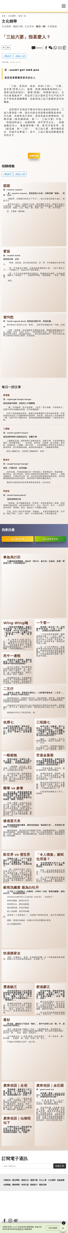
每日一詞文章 (11, 387)
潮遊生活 (25, 1180)
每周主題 (25, 1185)
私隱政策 (19, 1229)
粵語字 (8, 56)
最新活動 (42, 1185)
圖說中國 (18, 26)
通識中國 (34, 1180)
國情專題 (16, 1185)
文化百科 (29, 26)
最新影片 (34, 1185)
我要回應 (34, 155)
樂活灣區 (16, 1180)
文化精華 (12, 16)
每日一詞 (22, 16)
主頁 (3, 16)
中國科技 (7, 1180)
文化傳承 (6, 26)
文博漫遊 (52, 26)
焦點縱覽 (60, 1180)
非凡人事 (42, 1180)
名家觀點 (7, 1185)
